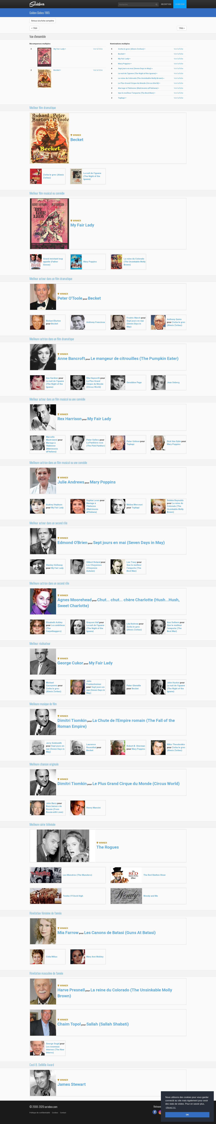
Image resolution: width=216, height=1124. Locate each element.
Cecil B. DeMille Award (41, 1064)
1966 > (182, 28)
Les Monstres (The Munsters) (77, 875)
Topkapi (130, 444)
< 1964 (34, 28)
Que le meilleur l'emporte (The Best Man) (134, 568)
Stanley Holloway (54, 565)
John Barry (51, 803)
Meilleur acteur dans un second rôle (48, 523)
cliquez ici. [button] (171, 1107)
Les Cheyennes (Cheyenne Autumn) (94, 568)
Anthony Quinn (174, 319)
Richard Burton (53, 321)
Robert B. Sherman (136, 746)
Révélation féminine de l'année (45, 913)
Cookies (55, 1113)
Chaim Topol (69, 1024)
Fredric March (134, 318)
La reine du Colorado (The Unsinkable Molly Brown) (134, 262)
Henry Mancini (93, 807)
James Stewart (71, 1084)
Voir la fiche (97, 49)
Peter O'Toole (69, 298)
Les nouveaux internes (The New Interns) (55, 1049)
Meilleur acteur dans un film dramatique (50, 278)
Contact (63, 1113)
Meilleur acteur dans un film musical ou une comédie (57, 399)
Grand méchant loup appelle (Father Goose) (53, 262)
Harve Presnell (71, 990)
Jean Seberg (173, 382)
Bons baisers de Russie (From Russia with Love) (54, 809)
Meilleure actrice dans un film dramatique (51, 339)
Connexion (179, 4)
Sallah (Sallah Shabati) (107, 1024)
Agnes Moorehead (74, 599)
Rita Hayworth (93, 378)
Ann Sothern (173, 622)
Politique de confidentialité (39, 1113)
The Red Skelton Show (154, 875)
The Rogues (107, 847)
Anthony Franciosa (95, 322)
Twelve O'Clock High (73, 896)
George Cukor (70, 663)
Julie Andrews (70, 482)
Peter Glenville (134, 685)
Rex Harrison (69, 418)
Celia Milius (51, 956)
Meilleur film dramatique (42, 107)
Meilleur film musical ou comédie (46, 193)
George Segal (52, 1043)
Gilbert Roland (93, 562)
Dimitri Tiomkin (72, 720)
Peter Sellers (92, 440)
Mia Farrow (68, 932)
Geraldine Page (134, 382)
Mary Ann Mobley (94, 956)
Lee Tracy (132, 562)
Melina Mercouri (135, 504)
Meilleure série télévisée (42, 824)
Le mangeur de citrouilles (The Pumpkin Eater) (135, 358)
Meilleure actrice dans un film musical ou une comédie (58, 462)
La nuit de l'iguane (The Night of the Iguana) (92, 176)
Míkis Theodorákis (176, 744)
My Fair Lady (82, 225)
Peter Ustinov (133, 441)
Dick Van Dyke (174, 441)
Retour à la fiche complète (42, 21)
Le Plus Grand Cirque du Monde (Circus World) (94, 384)
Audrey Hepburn (54, 504)
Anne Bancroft (71, 358)
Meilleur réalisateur (39, 643)
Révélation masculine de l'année (46, 973)
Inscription (166, 4)
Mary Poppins (90, 261)
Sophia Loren (92, 500)
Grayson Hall (92, 622)
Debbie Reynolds (175, 500)
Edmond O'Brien (72, 542)
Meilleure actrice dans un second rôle (49, 583)
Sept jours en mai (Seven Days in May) (135, 324)
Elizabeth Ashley (54, 622)
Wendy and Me (150, 896)
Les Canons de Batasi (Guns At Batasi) (120, 932)
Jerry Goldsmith (54, 743)
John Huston (173, 682)
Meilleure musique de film (43, 704)
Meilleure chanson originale (44, 764)
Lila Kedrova (132, 624)
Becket (76, 139)
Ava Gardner (52, 378)
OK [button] (187, 1115)
